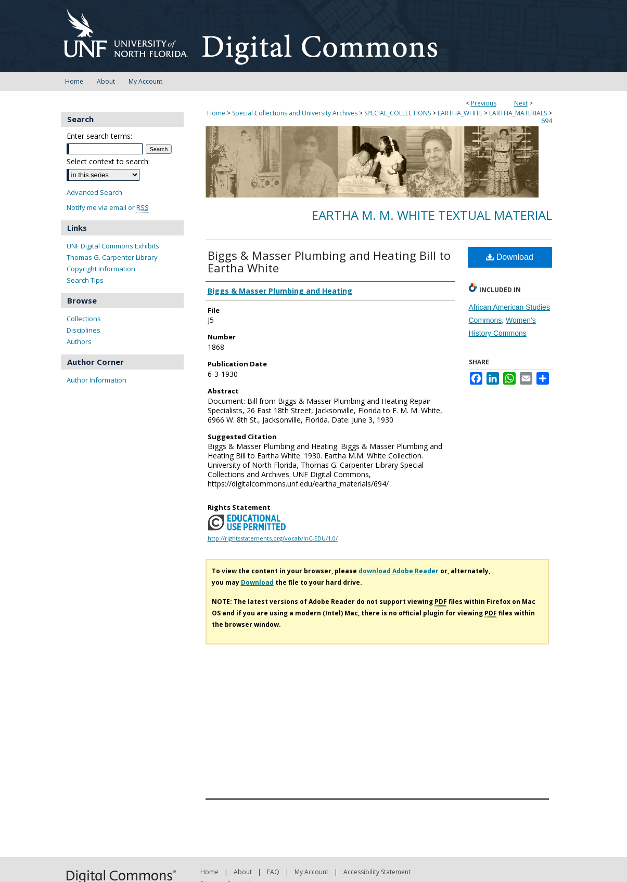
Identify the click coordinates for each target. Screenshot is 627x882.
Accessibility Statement (377, 871)
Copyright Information (101, 268)
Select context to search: (108, 161)
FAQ (273, 871)
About (243, 871)
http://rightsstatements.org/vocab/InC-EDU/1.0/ (273, 538)
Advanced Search (94, 192)
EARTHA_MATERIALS (518, 113)
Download (509, 257)
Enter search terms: (99, 136)
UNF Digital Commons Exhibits (113, 246)
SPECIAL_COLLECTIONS (397, 113)
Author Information (96, 380)
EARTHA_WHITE (460, 113)
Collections (84, 318)
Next (521, 103)
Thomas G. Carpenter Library (112, 257)
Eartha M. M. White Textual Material (432, 214)
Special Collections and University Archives (294, 113)
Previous (483, 103)
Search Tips (85, 280)
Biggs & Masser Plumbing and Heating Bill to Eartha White (329, 261)
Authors (79, 341)
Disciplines (83, 330)
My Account (311, 871)
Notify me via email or (108, 208)
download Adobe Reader (399, 571)
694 (546, 120)
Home (216, 113)
